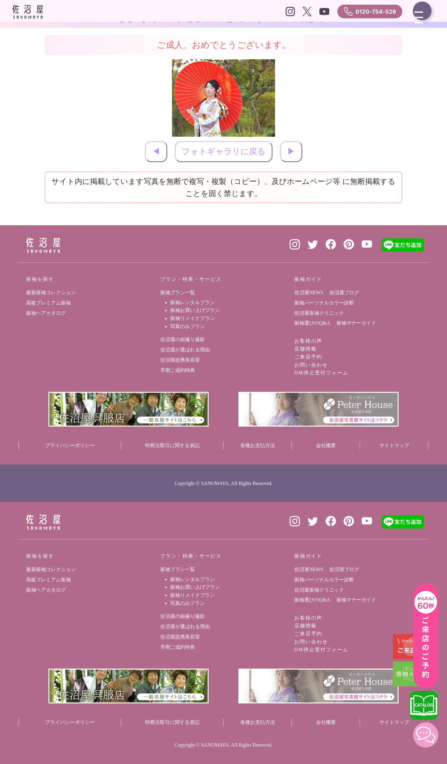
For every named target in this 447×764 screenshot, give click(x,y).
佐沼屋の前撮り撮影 (182, 339)
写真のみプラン (187, 326)
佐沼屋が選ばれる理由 (185, 349)
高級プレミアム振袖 (48, 302)
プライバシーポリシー (70, 445)
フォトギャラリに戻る (223, 151)
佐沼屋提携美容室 (180, 360)
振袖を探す (40, 279)
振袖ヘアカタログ (46, 313)
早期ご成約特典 (177, 370)
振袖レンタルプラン (192, 302)
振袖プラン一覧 (177, 292)
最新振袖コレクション (51, 292)
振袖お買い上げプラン (195, 310)
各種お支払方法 (257, 445)
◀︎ (156, 151)
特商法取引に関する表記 (172, 445)
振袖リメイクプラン (192, 318)
